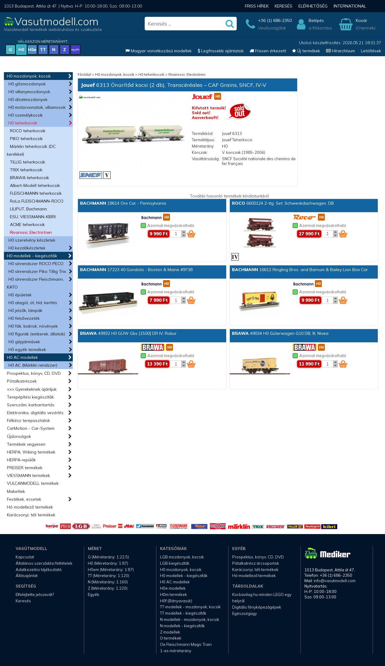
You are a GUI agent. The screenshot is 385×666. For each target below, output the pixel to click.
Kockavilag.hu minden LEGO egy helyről (261, 597)
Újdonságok (19, 436)
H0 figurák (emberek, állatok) (36, 334)
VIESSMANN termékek (28, 475)
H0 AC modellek (22, 357)
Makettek (16, 491)
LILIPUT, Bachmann (28, 209)
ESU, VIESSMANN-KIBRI (33, 216)
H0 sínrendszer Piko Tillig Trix (37, 271)
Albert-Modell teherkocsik (35, 185)
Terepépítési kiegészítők (30, 397)
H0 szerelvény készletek (31, 240)
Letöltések (371, 50)
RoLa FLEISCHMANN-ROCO (36, 201)
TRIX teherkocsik (26, 170)
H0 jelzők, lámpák (25, 310)
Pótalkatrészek (22, 381)
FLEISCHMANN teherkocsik (36, 193)
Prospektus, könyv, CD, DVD (34, 373)
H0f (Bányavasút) (176, 600)
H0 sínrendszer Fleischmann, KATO (35, 283)
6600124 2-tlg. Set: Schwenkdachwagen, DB (283, 203)
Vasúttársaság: (206, 158)
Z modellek (170, 632)
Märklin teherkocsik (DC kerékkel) (31, 150)
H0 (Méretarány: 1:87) (108, 563)
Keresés (283, 6)
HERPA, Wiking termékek (31, 452)
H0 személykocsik (25, 115)
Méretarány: (203, 146)
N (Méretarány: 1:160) (108, 581)
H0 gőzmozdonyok (27, 84)
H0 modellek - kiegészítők (32, 255)
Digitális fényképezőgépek (256, 607)
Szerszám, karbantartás (30, 405)
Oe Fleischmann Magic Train (186, 644)
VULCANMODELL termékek (33, 483)
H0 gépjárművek (24, 341)
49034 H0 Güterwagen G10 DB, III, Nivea (280, 333)
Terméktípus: (203, 139)
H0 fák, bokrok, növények (33, 326)
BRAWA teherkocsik (29, 177)
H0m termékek (173, 594)
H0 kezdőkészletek (26, 248)
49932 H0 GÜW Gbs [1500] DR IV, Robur (128, 333)
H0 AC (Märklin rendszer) (32, 365)
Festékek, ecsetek (24, 499)
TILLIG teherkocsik (27, 162)
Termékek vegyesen (26, 444)
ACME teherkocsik (27, 224)
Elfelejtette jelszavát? (35, 594)
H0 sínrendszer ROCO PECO (35, 263)
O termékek (170, 638)
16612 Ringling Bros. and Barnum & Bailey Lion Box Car (300, 269)
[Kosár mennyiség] (175, 233)
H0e (32, 49)
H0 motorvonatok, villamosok (37, 107)
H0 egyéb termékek (27, 349)
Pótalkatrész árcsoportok (255, 563)
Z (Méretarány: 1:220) (108, 588)
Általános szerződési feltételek (44, 563)
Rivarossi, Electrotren (31, 232)
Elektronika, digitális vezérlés (35, 412)
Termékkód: (202, 133)
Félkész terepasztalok (28, 420)
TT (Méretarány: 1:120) (108, 575)
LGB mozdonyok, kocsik (182, 556)
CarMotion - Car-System (30, 428)
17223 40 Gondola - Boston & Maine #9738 (136, 269)
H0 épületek (20, 295)
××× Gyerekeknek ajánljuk (32, 389)
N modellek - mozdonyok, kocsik (189, 619)
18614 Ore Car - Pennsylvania (123, 203)
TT (43, 49)
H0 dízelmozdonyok (28, 99)
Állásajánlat (27, 575)
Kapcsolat (25, 556)
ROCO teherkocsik (27, 130)
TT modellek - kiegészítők (183, 613)
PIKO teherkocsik (26, 138)
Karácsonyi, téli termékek (31, 515)
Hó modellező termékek (30, 507)
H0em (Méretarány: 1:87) (111, 569)
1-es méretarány (175, 650)
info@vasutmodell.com (335, 580)
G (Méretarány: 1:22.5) (108, 556)
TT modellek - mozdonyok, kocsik (190, 606)
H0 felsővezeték (24, 318)
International (350, 6)
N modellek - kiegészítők (182, 625)
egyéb (75, 49)
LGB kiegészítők (174, 563)
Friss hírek (257, 6)
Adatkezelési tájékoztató (39, 569)
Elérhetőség (313, 6)
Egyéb (93, 594)
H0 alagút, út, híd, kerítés (32, 302)
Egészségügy (244, 613)
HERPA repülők (21, 460)
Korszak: (200, 152)
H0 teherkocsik (22, 123)
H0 (21, 49)
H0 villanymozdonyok (29, 91)
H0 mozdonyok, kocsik (29, 76)
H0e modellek (173, 588)
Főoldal (84, 74)
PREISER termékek (24, 467)
